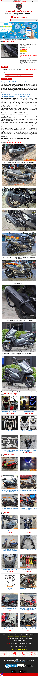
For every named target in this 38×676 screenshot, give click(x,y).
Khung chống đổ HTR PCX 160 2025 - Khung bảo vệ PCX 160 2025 (16, 94)
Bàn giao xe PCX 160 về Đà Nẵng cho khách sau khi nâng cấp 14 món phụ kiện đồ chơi (28, 473)
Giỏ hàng (35, 1)
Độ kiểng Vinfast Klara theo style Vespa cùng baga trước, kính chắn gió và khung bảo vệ (9, 550)
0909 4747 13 (29, 69)
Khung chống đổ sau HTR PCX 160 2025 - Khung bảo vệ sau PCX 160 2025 (18, 96)
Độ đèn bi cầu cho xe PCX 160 (28, 411)
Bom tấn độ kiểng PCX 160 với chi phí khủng (28, 490)
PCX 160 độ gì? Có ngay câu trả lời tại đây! (10, 508)
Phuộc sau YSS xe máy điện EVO (28, 569)
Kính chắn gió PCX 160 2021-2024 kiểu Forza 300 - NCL (28, 451)
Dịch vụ (16, 634)
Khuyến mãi (32, 634)
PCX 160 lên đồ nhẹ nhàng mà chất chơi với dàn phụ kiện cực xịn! (10, 491)
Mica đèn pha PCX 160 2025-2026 (28, 430)
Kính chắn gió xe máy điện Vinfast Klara (28, 530)
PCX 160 (9, 39)
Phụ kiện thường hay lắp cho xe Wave (10, 608)
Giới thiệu (10, 634)
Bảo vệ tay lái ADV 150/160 (10, 530)
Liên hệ (26, 634)
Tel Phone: (15, 640)
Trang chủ (2, 39)
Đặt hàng (24, 51)
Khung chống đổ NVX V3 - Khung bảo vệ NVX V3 (10, 589)
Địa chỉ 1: (8, 638)
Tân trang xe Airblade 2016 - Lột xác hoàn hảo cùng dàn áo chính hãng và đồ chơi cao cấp (28, 628)
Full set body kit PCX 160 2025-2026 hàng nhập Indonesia (10, 451)
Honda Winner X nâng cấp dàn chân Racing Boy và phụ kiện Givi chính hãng (28, 609)
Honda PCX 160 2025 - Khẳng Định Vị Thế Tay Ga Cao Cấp (28, 509)
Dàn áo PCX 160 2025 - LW (10, 430)
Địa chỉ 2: (9, 643)
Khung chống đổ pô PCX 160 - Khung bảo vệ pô (14, 82)
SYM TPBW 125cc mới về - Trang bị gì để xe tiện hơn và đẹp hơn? (28, 589)
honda (6, 39)
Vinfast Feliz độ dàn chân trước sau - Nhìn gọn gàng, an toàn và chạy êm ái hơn (10, 628)
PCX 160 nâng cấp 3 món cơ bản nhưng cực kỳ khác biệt (10, 473)
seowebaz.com (6, 674)
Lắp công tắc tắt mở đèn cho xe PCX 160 (9, 411)
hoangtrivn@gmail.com (20, 661)
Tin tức (21, 634)
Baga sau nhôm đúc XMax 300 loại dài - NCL (28, 549)
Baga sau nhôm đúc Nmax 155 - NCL (10, 569)
